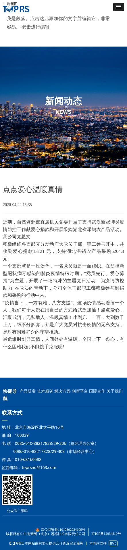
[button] (118, 7)
